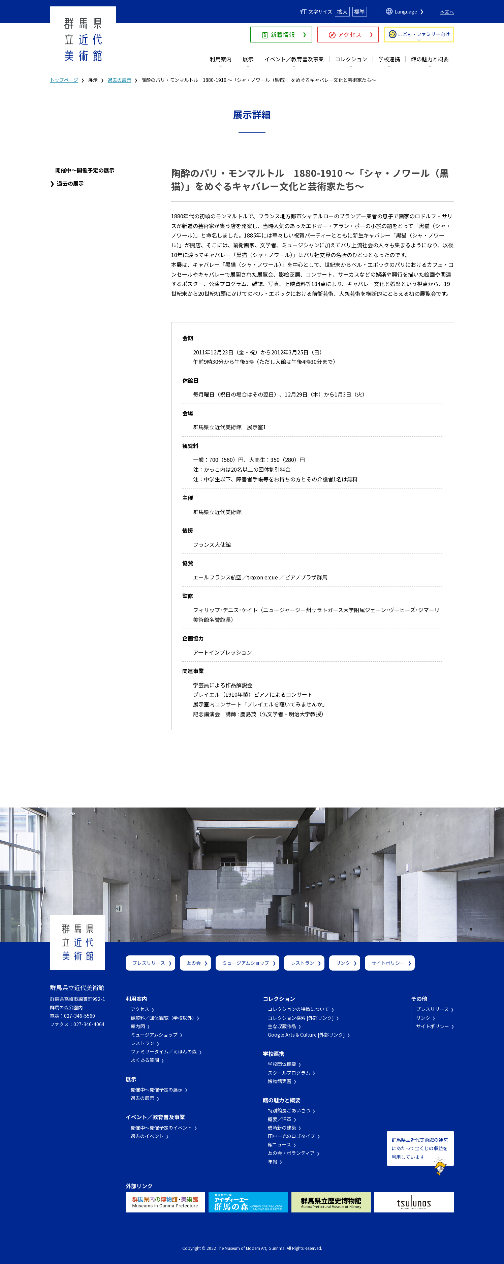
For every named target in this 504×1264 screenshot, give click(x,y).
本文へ (447, 11)
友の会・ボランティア (291, 1152)
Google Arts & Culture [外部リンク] (306, 1034)
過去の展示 (119, 79)
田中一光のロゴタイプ (291, 1136)
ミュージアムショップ (245, 962)
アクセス (349, 34)
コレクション (351, 59)
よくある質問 (145, 1059)
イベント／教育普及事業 (294, 59)
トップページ (64, 79)
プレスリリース (148, 962)
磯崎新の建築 (282, 1127)
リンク (343, 962)
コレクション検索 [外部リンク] (301, 1017)
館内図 (138, 1026)
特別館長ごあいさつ (289, 1110)
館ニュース (279, 1144)
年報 (272, 1161)
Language (406, 11)
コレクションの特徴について (298, 1009)
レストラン (302, 962)
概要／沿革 (279, 1119)
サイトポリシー (388, 962)
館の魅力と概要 (430, 59)
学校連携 (389, 59)
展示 (248, 59)
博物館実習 (279, 1081)
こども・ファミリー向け (424, 34)
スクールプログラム (289, 1072)
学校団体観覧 (282, 1064)
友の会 (194, 962)
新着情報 (283, 34)
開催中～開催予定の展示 (85, 170)
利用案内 (220, 59)
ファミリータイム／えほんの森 (164, 1051)
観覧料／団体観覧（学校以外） (162, 1017)
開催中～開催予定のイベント (161, 1127)
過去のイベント (147, 1136)
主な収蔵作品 (282, 1026)
